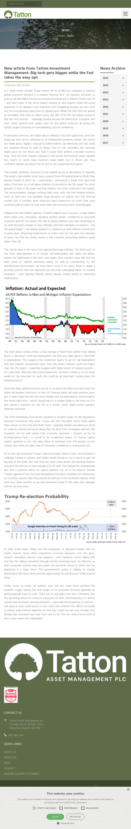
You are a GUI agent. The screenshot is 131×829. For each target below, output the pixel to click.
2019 (113, 128)
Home (60, 36)
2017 (113, 143)
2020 (113, 121)
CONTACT (10, 769)
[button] (65, 823)
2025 (113, 85)
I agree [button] (55, 816)
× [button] (128, 789)
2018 (113, 135)
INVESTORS (10, 758)
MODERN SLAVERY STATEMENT (22, 774)
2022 (113, 107)
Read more (82, 802)
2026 (113, 78)
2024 (113, 92)
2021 (113, 114)
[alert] (65, 808)
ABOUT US (10, 752)
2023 (113, 99)
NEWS (7, 763)
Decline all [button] (76, 816)
